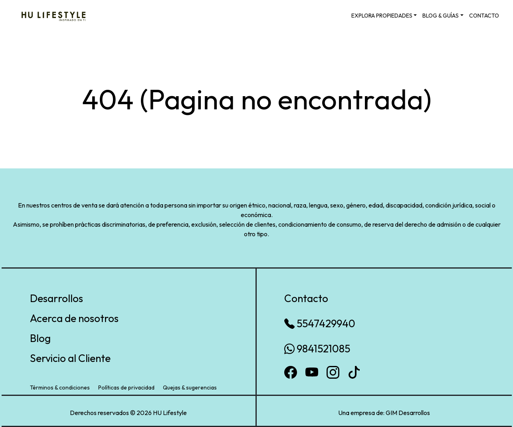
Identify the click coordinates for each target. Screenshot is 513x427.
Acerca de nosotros (74, 318)
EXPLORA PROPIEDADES (381, 15)
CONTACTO (484, 15)
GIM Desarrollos (408, 413)
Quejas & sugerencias (190, 387)
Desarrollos (56, 298)
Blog (40, 338)
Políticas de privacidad (126, 387)
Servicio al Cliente (70, 358)
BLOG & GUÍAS (440, 15)
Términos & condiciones (60, 387)
